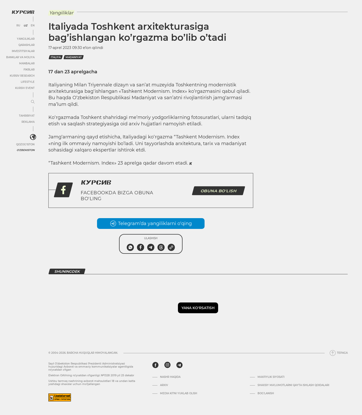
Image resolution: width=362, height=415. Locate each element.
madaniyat (74, 57)
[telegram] (179, 365)
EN (33, 25)
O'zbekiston (26, 150)
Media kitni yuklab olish (178, 393)
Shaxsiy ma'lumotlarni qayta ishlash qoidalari (293, 385)
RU (18, 25)
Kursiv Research (22, 75)
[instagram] (167, 365)
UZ (25, 25)
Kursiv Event (25, 88)
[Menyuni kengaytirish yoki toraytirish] (33, 102)
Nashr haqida (170, 377)
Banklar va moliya (20, 57)
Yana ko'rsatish (198, 308)
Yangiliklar (26, 39)
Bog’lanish (266, 393)
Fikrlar (29, 69)
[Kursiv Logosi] (23, 12)
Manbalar (27, 63)
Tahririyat (27, 115)
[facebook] (155, 365)
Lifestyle (28, 82)
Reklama (28, 122)
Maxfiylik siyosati (271, 377)
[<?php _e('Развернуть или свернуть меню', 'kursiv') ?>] (33, 137)
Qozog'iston (25, 144)
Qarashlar (26, 45)
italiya (56, 57)
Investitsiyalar (23, 51)
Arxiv (164, 385)
